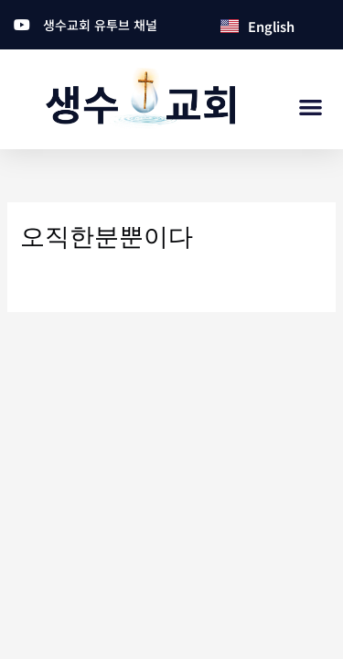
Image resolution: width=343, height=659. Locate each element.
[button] (311, 106)
